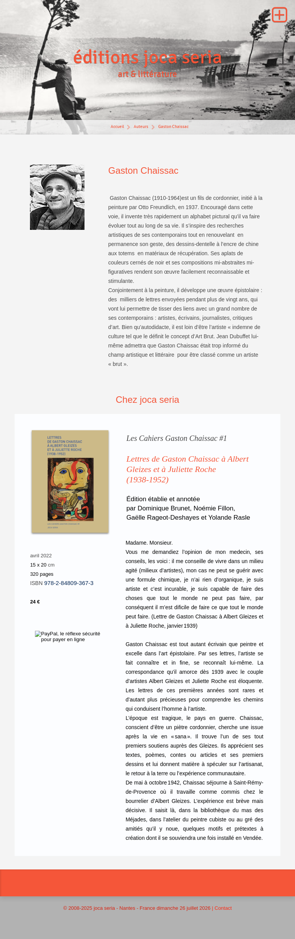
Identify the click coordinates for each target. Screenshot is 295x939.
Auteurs (141, 126)
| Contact (222, 908)
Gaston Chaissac (173, 126)
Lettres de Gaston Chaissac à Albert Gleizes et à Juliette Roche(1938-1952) (187, 469)
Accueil (117, 126)
